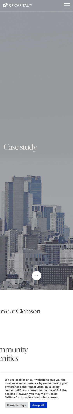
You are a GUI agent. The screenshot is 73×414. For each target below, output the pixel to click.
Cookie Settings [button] (16, 405)
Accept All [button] (38, 405)
